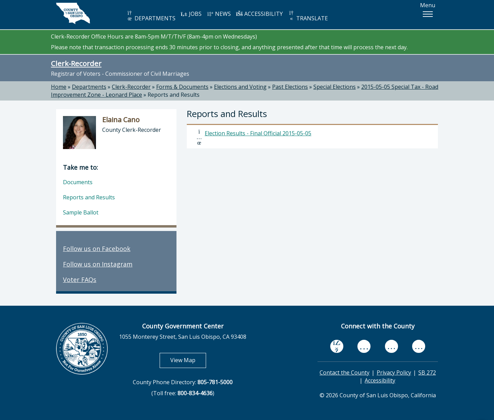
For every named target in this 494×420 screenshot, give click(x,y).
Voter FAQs (79, 279)
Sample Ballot (80, 212)
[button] (427, 14)
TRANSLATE (308, 16)
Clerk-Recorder (76, 63)
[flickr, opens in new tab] (391, 346)
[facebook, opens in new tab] (336, 346)
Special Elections (334, 87)
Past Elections (290, 87)
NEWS (219, 13)
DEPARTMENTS (150, 16)
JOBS (191, 13)
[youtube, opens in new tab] (364, 346)
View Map (188, 360)
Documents (78, 182)
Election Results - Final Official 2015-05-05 (258, 133)
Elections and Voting (240, 87)
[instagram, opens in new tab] (418, 346)
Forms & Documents (182, 87)
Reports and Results (174, 94)
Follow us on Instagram (97, 264)
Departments (89, 87)
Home (58, 87)
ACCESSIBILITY (259, 13)
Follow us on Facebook (96, 248)
